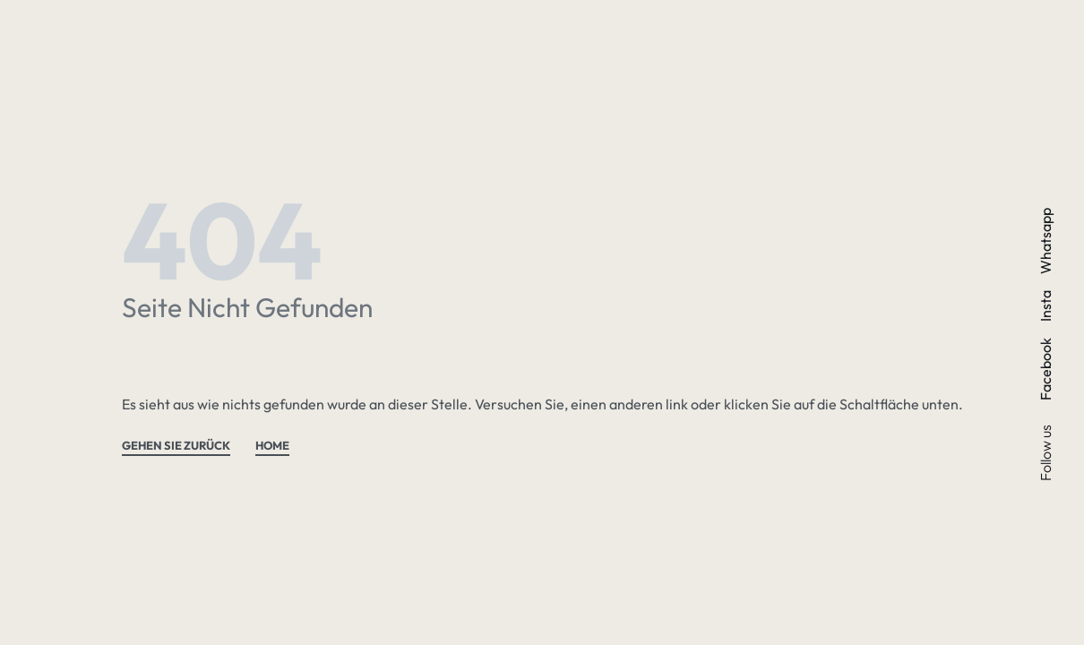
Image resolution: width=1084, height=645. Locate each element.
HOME (272, 446)
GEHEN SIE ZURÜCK (176, 446)
